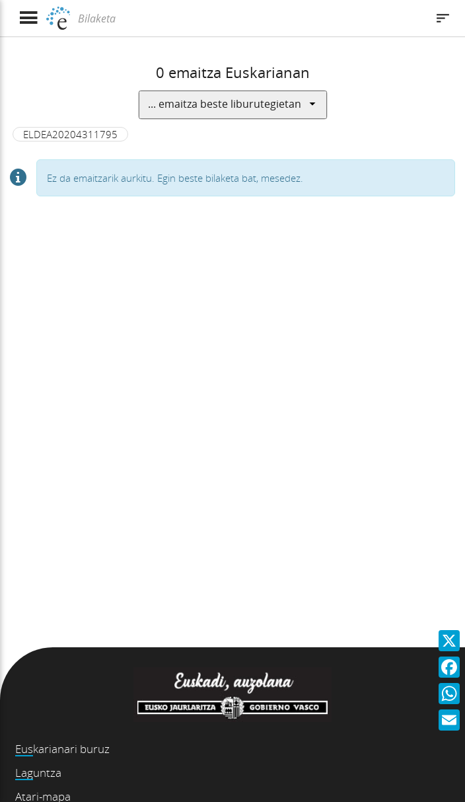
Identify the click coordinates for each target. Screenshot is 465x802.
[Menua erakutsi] (28, 18)
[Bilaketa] (250, 18)
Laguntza (38, 772)
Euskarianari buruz (62, 748)
